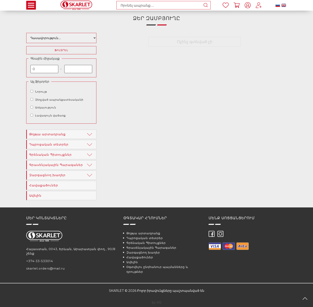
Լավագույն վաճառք (50, 115)
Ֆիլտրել (61, 50)
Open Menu (31, 5)
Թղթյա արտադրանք (61, 134)
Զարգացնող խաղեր (61, 175)
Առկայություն (45, 107)
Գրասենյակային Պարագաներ (61, 165)
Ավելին (35, 195)
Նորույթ (41, 91)
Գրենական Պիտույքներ (61, 155)
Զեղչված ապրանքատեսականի (59, 99)
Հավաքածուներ (43, 185)
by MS (157, 302)
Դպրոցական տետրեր (61, 144)
